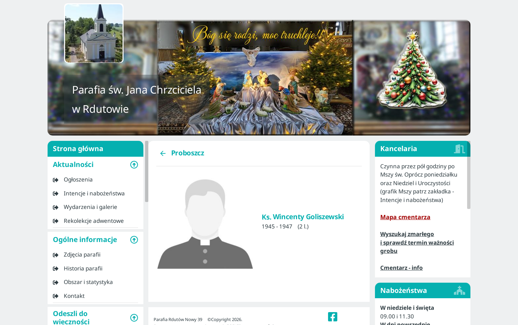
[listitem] (95, 179)
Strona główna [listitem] (95, 149)
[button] (95, 165)
